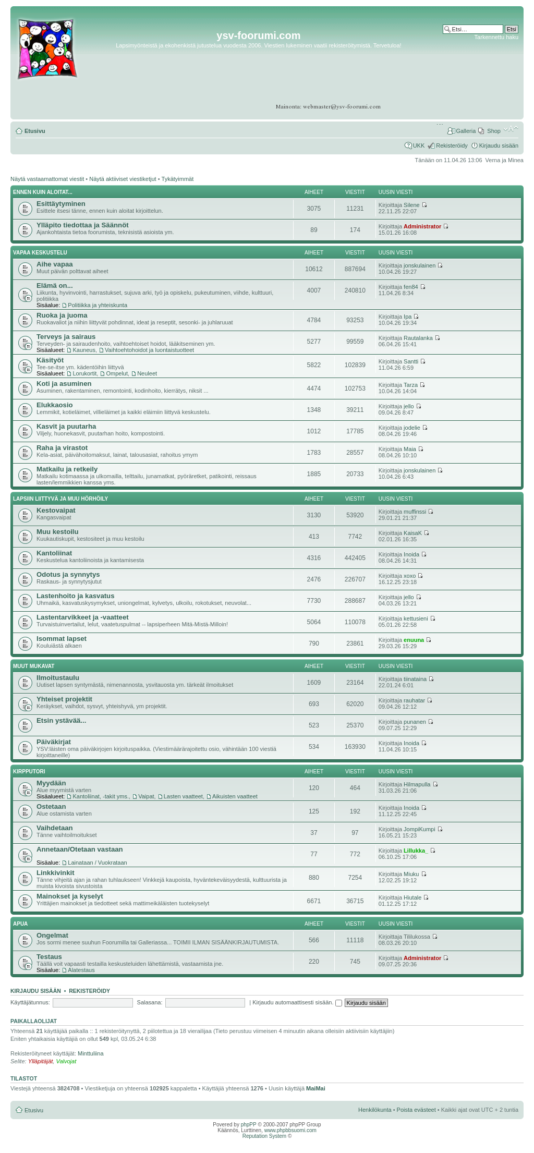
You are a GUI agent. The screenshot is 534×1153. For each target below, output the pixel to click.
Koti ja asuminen (64, 383)
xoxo (410, 576)
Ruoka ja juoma (62, 315)
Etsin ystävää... (61, 720)
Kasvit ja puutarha (66, 426)
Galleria (466, 131)
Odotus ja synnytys (68, 574)
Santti (411, 361)
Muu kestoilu (58, 532)
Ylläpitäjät (40, 1061)
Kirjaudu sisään (498, 145)
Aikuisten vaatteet (235, 796)
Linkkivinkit (56, 873)
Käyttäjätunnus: (30, 1002)
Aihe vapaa (55, 264)
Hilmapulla (417, 784)
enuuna (414, 640)
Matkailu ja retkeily (67, 469)
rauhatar (414, 700)
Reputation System (264, 1136)
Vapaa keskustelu (40, 253)
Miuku (411, 874)
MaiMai (315, 1088)
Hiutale (412, 897)
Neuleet (147, 373)
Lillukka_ (416, 850)
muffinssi (415, 511)
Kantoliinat (54, 553)
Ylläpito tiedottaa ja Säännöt (83, 225)
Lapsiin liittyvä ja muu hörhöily (60, 499)
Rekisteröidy (452, 145)
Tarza (411, 385)
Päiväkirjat (54, 742)
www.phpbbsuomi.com (290, 1130)
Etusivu (35, 131)
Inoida (411, 554)
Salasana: (150, 1002)
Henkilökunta (375, 1110)
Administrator (422, 226)
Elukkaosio (55, 405)
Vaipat (146, 796)
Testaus (49, 957)
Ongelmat (52, 935)
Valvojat (66, 1061)
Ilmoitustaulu (58, 678)
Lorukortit (84, 373)
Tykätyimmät (178, 179)
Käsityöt (50, 360)
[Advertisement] (478, 72)
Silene (412, 205)
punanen (415, 722)
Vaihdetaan (55, 828)
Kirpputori (29, 771)
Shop (494, 131)
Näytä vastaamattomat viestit (47, 179)
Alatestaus (81, 970)
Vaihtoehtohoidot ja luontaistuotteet (149, 350)
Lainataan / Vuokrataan (97, 862)
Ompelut (117, 373)
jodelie (412, 427)
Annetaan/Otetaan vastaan (80, 849)
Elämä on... (55, 285)
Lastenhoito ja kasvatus (76, 596)
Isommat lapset (62, 638)
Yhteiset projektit (64, 699)
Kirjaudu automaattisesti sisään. (297, 1002)
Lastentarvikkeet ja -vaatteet (83, 617)
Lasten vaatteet (183, 796)
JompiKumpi (419, 829)
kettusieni (416, 618)
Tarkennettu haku (496, 37)
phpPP (249, 1124)
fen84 (411, 287)
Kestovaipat (56, 510)
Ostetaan (51, 806)
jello (409, 406)
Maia (410, 449)
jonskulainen (419, 265)
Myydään (51, 783)
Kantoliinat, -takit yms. (100, 796)
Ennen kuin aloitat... (42, 192)
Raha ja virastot (62, 448)
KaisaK (413, 533)
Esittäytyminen (61, 204)
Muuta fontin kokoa (510, 128)
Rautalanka (418, 338)
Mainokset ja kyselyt (70, 896)
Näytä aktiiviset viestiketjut (122, 179)
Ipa (407, 316)
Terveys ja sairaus (66, 337)
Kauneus (83, 350)
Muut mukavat (33, 666)
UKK (419, 145)
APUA (20, 924)
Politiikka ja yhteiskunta (97, 305)
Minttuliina (91, 1053)
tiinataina (415, 679)
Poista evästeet (416, 1110)
